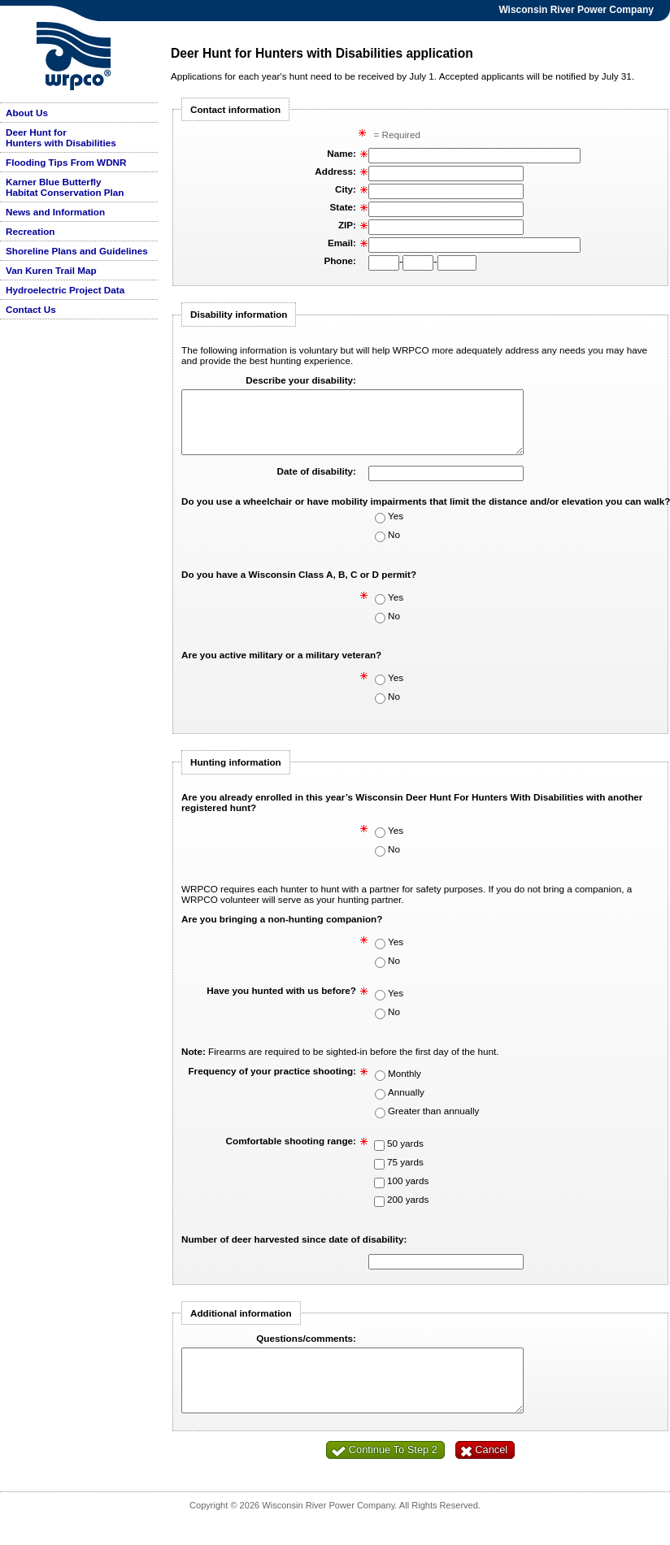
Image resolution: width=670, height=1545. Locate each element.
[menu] (79, 210)
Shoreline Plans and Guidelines (77, 250)
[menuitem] (79, 113)
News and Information (55, 211)
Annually (406, 1104)
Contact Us (31, 309)
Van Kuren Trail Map (51, 270)
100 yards (408, 1192)
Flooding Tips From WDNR (66, 162)
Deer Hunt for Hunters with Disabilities (61, 137)
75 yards (405, 1174)
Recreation (30, 231)
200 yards (408, 1211)
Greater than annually (433, 1123)
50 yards (405, 1155)
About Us (27, 112)
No (394, 546)
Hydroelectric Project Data (65, 289)
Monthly (404, 1085)
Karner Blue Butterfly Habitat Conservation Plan (65, 186)
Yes (395, 528)
